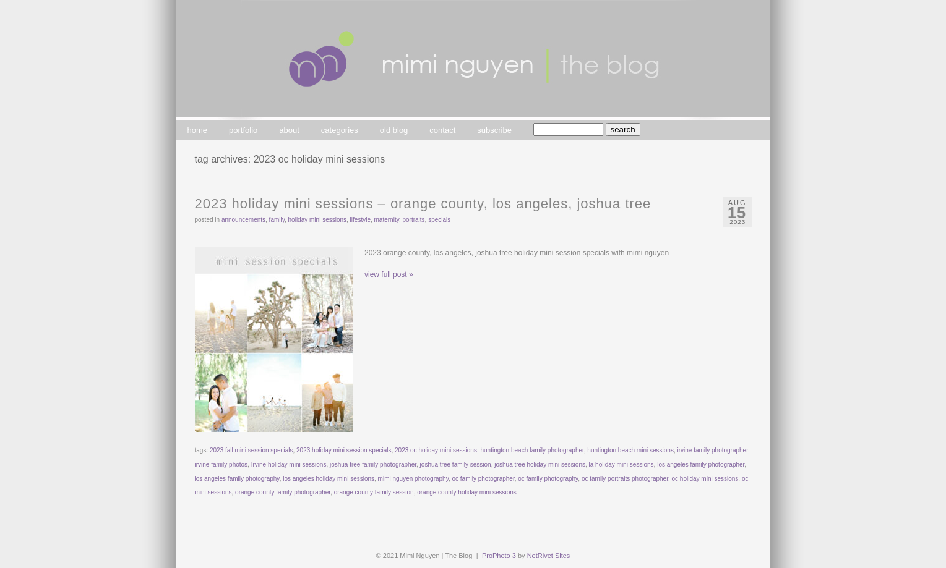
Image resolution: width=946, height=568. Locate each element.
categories (339, 130)
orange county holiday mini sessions (467, 492)
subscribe (494, 130)
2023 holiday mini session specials (343, 450)
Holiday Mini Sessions (317, 219)
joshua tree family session (455, 464)
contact (442, 130)
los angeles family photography (237, 478)
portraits (413, 219)
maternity (386, 219)
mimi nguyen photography (413, 478)
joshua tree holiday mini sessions (539, 464)
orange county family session (374, 492)
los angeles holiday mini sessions (328, 478)
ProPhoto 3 (499, 555)
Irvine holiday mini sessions (289, 464)
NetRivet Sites (548, 555)
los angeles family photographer (700, 464)
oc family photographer (483, 478)
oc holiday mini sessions (705, 478)
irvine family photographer (712, 450)
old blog (394, 130)
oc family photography (548, 478)
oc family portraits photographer (625, 478)
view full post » (388, 274)
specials (439, 219)
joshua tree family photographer (373, 464)
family (277, 219)
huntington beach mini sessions (630, 450)
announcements (243, 219)
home (197, 130)
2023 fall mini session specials (251, 450)
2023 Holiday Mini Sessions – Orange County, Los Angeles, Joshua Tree (423, 203)
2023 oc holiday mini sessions (436, 450)
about (289, 130)
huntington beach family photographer (531, 450)
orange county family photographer (282, 492)
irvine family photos (221, 464)
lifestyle (360, 219)
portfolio (243, 130)
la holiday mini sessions (621, 464)
